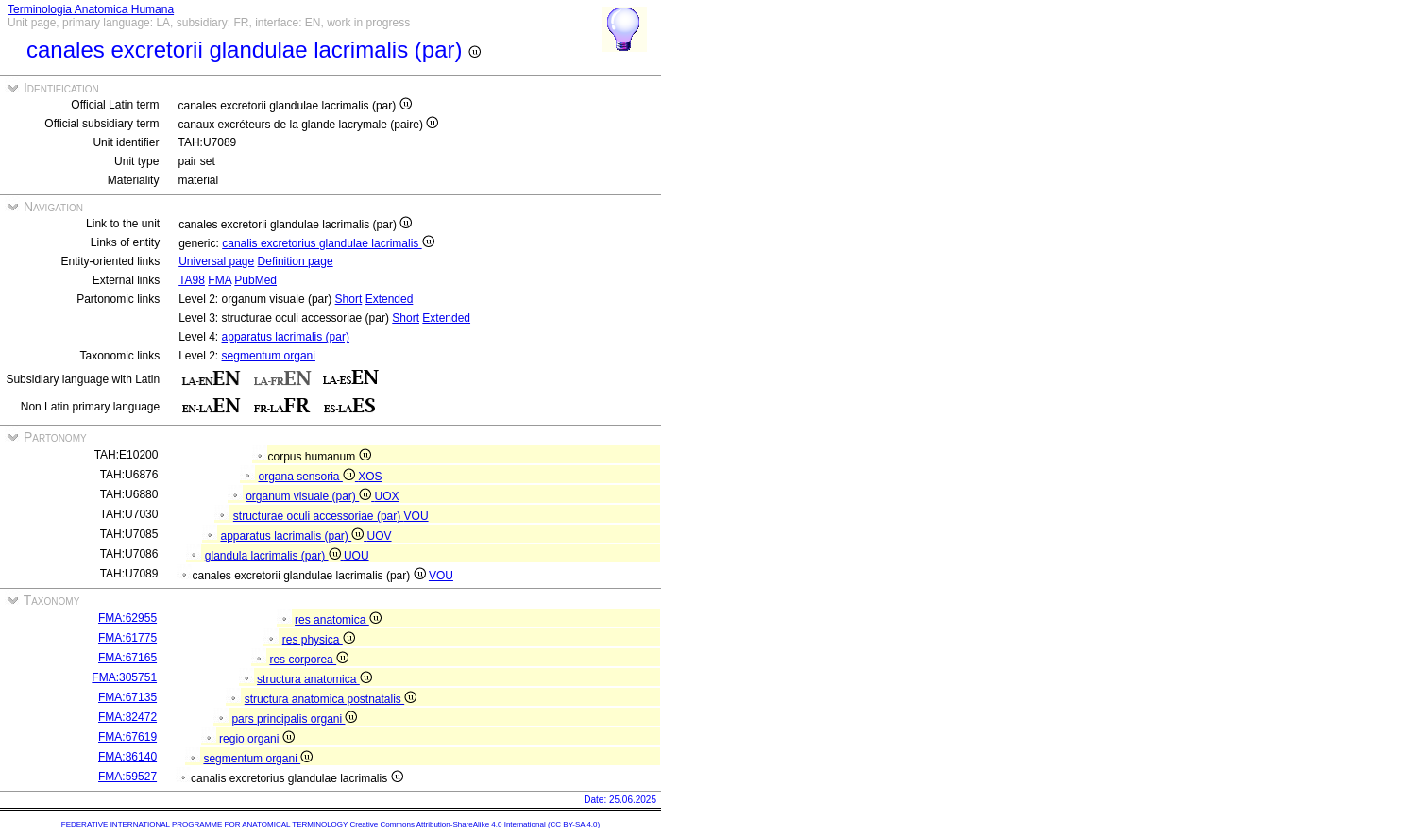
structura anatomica (314, 679)
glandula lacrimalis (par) (274, 555)
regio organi (257, 738)
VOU (416, 516)
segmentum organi (268, 355)
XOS (370, 476)
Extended (390, 299)
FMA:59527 (127, 776)
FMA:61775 (127, 637)
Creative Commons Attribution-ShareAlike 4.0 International (447, 824)
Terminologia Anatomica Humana (91, 9)
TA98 (191, 280)
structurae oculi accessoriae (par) (318, 516)
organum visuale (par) (310, 496)
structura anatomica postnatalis (330, 699)
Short (349, 299)
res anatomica (338, 620)
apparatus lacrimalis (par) (285, 336)
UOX (387, 496)
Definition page (295, 261)
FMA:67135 (127, 697)
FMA (219, 280)
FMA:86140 (127, 756)
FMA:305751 (124, 677)
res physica (318, 639)
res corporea (308, 659)
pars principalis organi (294, 719)
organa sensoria (308, 476)
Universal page (216, 261)
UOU (356, 555)
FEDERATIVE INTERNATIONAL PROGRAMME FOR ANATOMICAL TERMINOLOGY (204, 824)
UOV (379, 536)
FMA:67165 (127, 657)
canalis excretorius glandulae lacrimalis (328, 243)
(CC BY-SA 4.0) (574, 824)
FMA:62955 (127, 618)
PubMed (255, 280)
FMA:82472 (127, 717)
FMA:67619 (127, 737)
